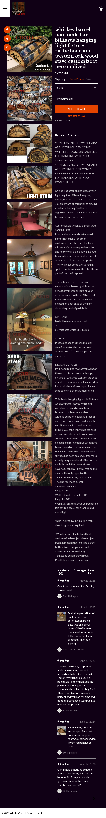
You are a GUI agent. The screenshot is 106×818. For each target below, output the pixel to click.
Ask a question (62, 120)
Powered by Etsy (36, 813)
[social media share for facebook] (7, 30)
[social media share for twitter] (7, 39)
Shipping (73, 134)
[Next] (94, 799)
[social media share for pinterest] (7, 48)
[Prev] (58, 799)
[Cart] (101, 9)
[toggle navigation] (5, 8)
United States (76, 79)
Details (59, 134)
